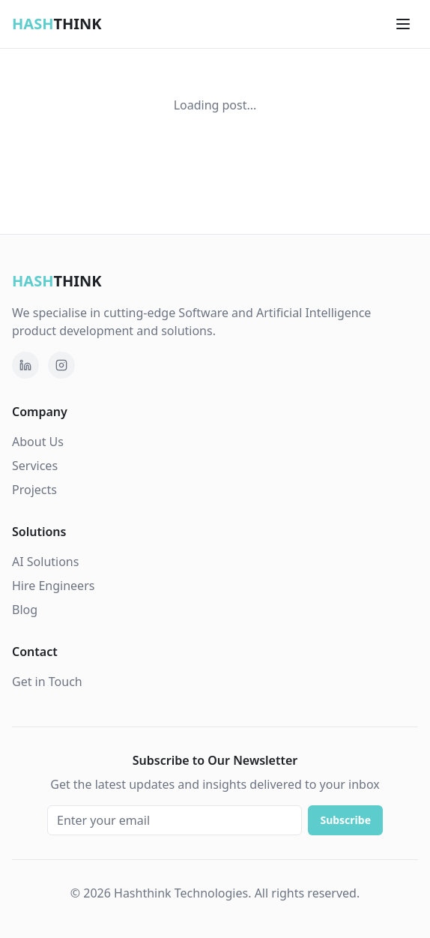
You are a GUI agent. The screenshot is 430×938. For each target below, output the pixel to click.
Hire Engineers (53, 585)
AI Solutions (45, 561)
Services (35, 465)
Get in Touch (47, 681)
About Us (38, 441)
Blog (24, 609)
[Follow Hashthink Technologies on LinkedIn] (25, 365)
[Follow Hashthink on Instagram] (61, 365)
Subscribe (345, 820)
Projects (34, 489)
